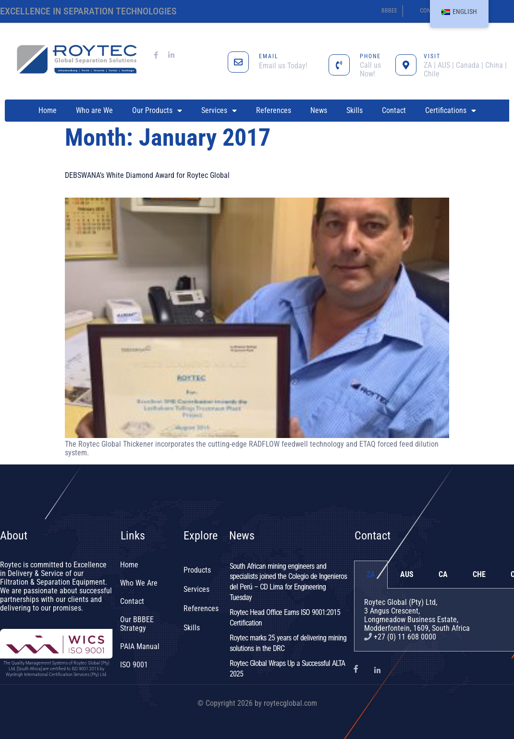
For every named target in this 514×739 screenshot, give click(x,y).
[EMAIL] (238, 62)
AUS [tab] (407, 574)
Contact (394, 110)
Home (47, 110)
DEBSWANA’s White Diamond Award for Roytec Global (147, 175)
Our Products (157, 110)
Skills (354, 110)
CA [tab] (443, 574)
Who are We (94, 110)
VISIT (432, 56)
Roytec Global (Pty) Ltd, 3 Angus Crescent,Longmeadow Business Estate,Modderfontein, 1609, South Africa (417, 615)
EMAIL (269, 56)
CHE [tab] (479, 574)
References (273, 110)
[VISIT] (405, 64)
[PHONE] (339, 64)
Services (219, 110)
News (318, 110)
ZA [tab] (371, 574)
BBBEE (389, 10)
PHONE (370, 56)
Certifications (450, 110)
